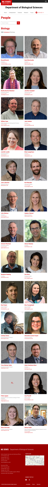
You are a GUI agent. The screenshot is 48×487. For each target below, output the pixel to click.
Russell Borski (5, 60)
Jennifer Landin (5, 152)
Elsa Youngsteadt (29, 305)
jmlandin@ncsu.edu (5, 155)
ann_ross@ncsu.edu (29, 278)
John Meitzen (4, 213)
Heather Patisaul (29, 213)
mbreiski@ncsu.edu (5, 94)
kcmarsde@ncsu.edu (29, 186)
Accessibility (28, 484)
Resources (38, 484)
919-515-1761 (27, 368)
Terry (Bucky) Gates (6, 365)
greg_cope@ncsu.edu (5, 125)
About (5, 12)
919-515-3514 (27, 154)
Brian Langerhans (29, 152)
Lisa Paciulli (28, 396)
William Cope (4, 121)
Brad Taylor (4, 305)
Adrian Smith (28, 427)
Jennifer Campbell (29, 90)
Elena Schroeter (5, 427)
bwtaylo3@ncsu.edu (5, 309)
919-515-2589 (27, 185)
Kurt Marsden (28, 182)
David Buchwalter (29, 60)
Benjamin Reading (6, 274)
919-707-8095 (27, 431)
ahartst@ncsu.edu (28, 369)
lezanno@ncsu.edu (5, 338)
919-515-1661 (27, 307)
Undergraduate (12, 12)
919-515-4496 (4, 216)
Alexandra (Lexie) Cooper (31, 335)
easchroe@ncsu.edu (5, 430)
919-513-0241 (4, 154)
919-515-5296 (4, 124)
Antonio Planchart (6, 244)
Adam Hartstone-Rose (30, 365)
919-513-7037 (4, 307)
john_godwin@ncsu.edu (29, 125)
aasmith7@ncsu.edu (29, 432)
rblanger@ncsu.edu (28, 155)
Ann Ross (27, 274)
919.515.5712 (3, 399)
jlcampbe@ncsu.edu (28, 94)
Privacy (33, 484)
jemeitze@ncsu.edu (5, 217)
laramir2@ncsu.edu (28, 246)
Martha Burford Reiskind (7, 90)
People (31, 12)
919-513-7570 (27, 93)
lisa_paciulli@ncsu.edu (29, 399)
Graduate (20, 12)
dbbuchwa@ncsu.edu (29, 64)
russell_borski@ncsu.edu (6, 64)
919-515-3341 (27, 398)
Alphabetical (7, 32)
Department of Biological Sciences (24, 7)
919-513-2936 (27, 124)
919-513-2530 (4, 246)
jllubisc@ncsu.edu (4, 185)
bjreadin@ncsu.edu (5, 277)
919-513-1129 (27, 62)
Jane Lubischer (5, 182)
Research (26, 12)
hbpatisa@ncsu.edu (28, 216)
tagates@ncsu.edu (4, 368)
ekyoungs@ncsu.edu (29, 309)
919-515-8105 (4, 62)
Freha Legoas (4, 396)
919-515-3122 (27, 277)
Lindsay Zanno (5, 335)
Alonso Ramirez (29, 244)
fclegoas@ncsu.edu (5, 400)
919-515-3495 (4, 93)
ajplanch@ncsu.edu (5, 247)
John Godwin (28, 121)
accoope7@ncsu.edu (29, 338)
